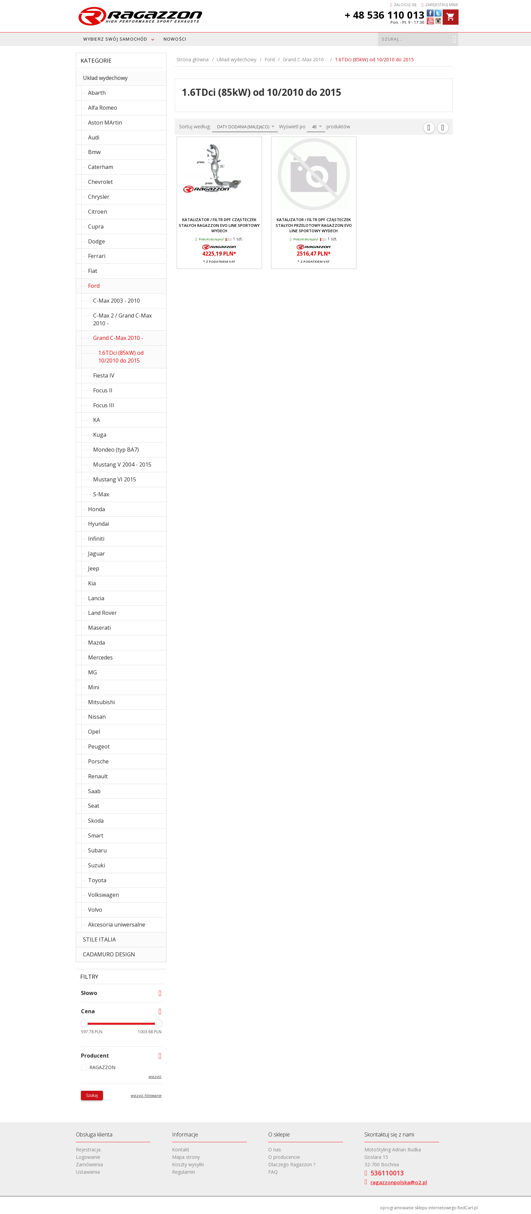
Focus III (103, 405)
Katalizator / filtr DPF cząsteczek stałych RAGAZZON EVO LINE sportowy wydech (219, 225)
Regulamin (183, 1172)
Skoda (96, 820)
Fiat (92, 271)
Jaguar (96, 553)
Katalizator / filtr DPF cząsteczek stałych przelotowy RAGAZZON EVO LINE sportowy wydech (314, 225)
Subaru (97, 850)
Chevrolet (100, 182)
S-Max (101, 494)
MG (92, 672)
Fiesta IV (103, 375)
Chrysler (98, 196)
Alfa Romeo (102, 107)
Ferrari (96, 256)
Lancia (96, 598)
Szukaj (92, 1095)
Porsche (98, 761)
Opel (94, 731)
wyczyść (155, 1076)
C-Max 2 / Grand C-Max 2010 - (122, 319)
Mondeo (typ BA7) (116, 449)
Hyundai (98, 523)
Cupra (96, 226)
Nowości (175, 39)
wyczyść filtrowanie (146, 1095)
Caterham (100, 167)
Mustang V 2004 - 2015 (122, 464)
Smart (95, 835)
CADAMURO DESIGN (109, 954)
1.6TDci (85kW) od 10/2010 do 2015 (121, 356)
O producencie (284, 1157)
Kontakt (180, 1149)
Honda (96, 509)
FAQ (273, 1172)
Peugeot (99, 746)
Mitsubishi (101, 702)
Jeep (93, 568)
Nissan (97, 716)
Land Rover (102, 612)
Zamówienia (89, 1164)
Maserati (99, 627)
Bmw (94, 152)
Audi (93, 137)
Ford (94, 285)
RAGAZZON (102, 1067)
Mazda (96, 642)
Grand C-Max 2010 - (118, 338)
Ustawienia (88, 1172)
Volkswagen (103, 894)
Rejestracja (88, 1149)
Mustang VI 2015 (114, 479)
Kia (92, 583)
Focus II (102, 390)
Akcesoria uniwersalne (116, 924)
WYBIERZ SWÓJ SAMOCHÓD (115, 39)
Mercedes (100, 657)
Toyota (97, 880)
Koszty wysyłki (188, 1164)
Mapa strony (186, 1157)
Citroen (97, 211)
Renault (98, 776)
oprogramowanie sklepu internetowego (418, 1208)
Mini (93, 687)
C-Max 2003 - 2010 (116, 300)
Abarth (97, 92)
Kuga (99, 434)
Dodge (96, 241)
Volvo (95, 909)
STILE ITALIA (99, 939)
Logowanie (88, 1157)
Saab (94, 791)
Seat (93, 805)
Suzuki (96, 865)
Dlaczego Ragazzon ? (291, 1164)
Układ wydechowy (105, 78)
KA (96, 420)
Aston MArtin (105, 122)
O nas (274, 1149)
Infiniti (96, 538)
